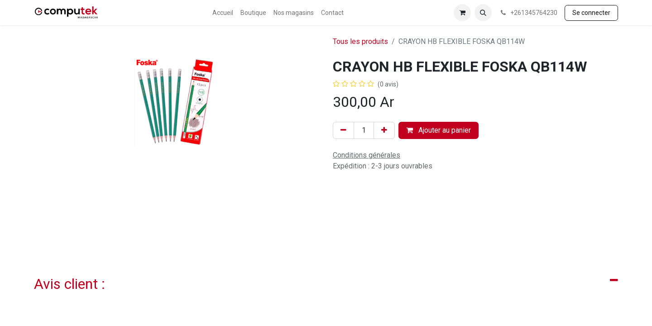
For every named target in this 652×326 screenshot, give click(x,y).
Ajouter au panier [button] (438, 130)
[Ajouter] (384, 130)
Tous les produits (360, 41)
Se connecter (591, 12)
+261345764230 (528, 12)
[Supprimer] (343, 130)
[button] (483, 12)
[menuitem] (223, 13)
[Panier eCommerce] (462, 12)
